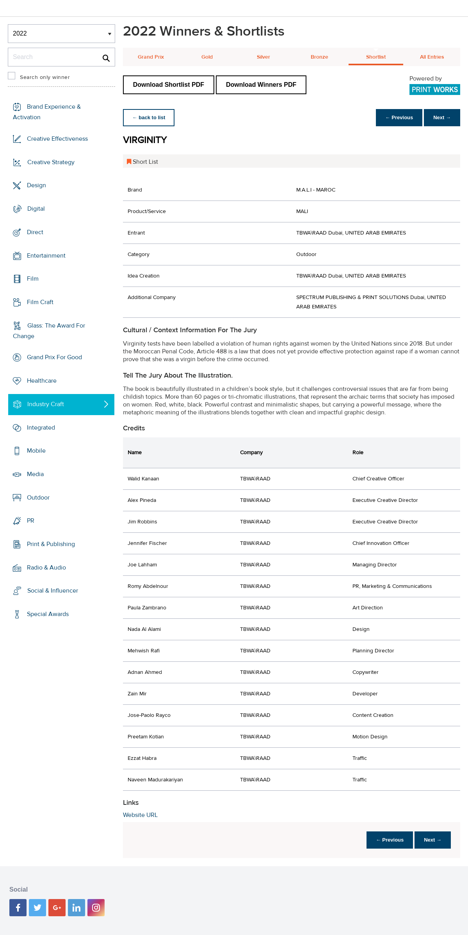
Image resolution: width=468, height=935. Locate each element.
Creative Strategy (51, 162)
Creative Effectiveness (57, 139)
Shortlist (376, 57)
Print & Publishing (51, 544)
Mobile (36, 451)
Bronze (319, 57)
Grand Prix (151, 57)
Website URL (140, 815)
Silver (263, 57)
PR (30, 521)
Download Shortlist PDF (168, 84)
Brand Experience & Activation (47, 112)
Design (36, 185)
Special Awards (48, 614)
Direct (35, 232)
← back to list (148, 117)
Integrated (41, 427)
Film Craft (40, 302)
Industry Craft (45, 404)
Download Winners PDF (261, 84)
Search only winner (45, 77)
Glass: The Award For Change (49, 331)
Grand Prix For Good (54, 357)
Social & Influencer (52, 591)
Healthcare (42, 381)
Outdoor (38, 497)
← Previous (399, 117)
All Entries (432, 57)
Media (35, 474)
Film (33, 279)
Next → (442, 117)
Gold (207, 57)
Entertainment (46, 255)
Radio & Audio (46, 567)
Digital (36, 209)
